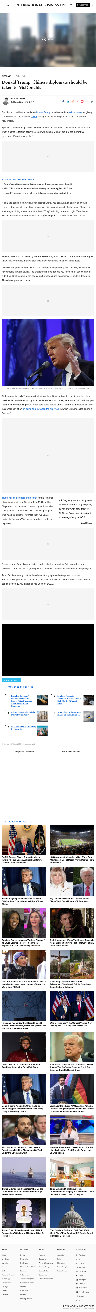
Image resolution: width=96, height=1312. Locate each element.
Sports (4, 1291)
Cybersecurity (25, 1275)
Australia (60, 1255)
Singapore (61, 1263)
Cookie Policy (44, 1271)
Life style (5, 1287)
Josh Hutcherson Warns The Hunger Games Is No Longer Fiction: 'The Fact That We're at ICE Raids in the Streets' (72, 943)
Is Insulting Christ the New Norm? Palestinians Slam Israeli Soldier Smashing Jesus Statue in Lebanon (70, 984)
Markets (5, 1263)
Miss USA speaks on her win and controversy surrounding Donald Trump (38, 189)
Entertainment (7, 1283)
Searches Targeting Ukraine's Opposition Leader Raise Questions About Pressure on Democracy (21, 701)
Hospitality (24, 1259)
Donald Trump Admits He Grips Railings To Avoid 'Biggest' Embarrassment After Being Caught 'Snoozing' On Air (22, 1109)
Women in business (27, 1283)
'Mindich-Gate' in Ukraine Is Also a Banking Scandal (69, 713)
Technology (6, 1279)
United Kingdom (63, 1267)
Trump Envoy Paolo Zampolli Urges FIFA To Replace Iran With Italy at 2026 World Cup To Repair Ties (23, 1233)
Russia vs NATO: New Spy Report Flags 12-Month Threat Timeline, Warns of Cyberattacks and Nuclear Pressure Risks (24, 1026)
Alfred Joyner (19, 98)
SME (3, 1271)
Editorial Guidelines (71, 752)
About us (42, 1255)
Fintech (23, 1295)
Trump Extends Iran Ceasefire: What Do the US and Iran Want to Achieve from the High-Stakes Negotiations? (22, 1192)
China (34, 116)
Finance (23, 1271)
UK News (5, 1259)
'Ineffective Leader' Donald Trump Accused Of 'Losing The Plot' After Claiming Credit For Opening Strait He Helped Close (71, 1067)
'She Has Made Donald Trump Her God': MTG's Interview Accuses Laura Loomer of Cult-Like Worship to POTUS (24, 984)
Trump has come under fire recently (19, 498)
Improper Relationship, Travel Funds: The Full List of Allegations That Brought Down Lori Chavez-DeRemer (71, 1150)
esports (23, 1287)
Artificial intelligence (27, 1279)
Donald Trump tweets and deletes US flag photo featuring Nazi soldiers (37, 193)
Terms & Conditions (46, 1263)
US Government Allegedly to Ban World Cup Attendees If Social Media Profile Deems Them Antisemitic (72, 860)
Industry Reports (26, 1299)
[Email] (87, 101)
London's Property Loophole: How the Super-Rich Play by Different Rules (69, 700)
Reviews (5, 1295)
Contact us (42, 1259)
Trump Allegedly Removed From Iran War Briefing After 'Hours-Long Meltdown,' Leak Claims (22, 901)
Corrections (43, 1275)
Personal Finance (8, 1275)
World (4, 1255)
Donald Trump (43, 112)
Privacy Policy (44, 1267)
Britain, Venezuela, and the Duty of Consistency (23, 713)
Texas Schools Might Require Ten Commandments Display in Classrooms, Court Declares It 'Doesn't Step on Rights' (72, 1192)
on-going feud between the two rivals (41, 409)
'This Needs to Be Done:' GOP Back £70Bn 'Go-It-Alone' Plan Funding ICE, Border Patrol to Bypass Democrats (71, 1233)
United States (62, 1271)
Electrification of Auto (28, 1267)
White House (75, 112)
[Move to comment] (92, 101)
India (59, 1259)
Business (5, 1267)
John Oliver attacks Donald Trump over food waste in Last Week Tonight (38, 184)
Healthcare (24, 1263)
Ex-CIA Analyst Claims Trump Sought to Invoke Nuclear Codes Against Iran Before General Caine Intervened (22, 860)
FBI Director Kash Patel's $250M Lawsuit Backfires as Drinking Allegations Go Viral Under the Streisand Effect (22, 1150)
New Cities (24, 1291)
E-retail (23, 1255)
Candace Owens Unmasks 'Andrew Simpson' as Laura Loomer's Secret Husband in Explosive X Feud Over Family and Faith (23, 943)
